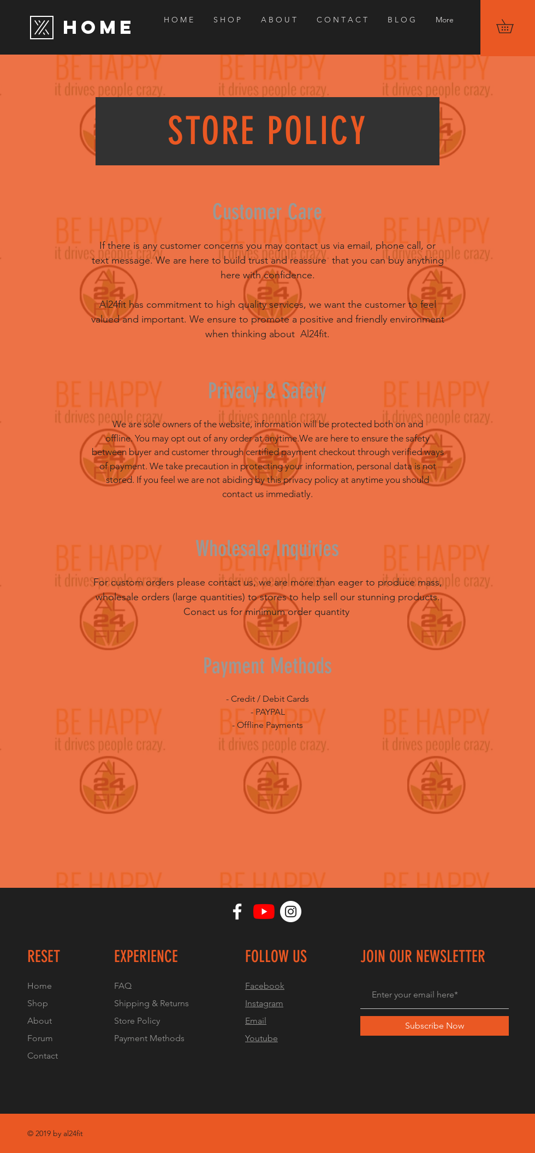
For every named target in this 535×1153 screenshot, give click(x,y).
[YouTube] (264, 911)
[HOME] (121, 27)
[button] (511, 26)
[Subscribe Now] (434, 1026)
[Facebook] (237, 911)
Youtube (261, 1038)
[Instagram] (290, 911)
